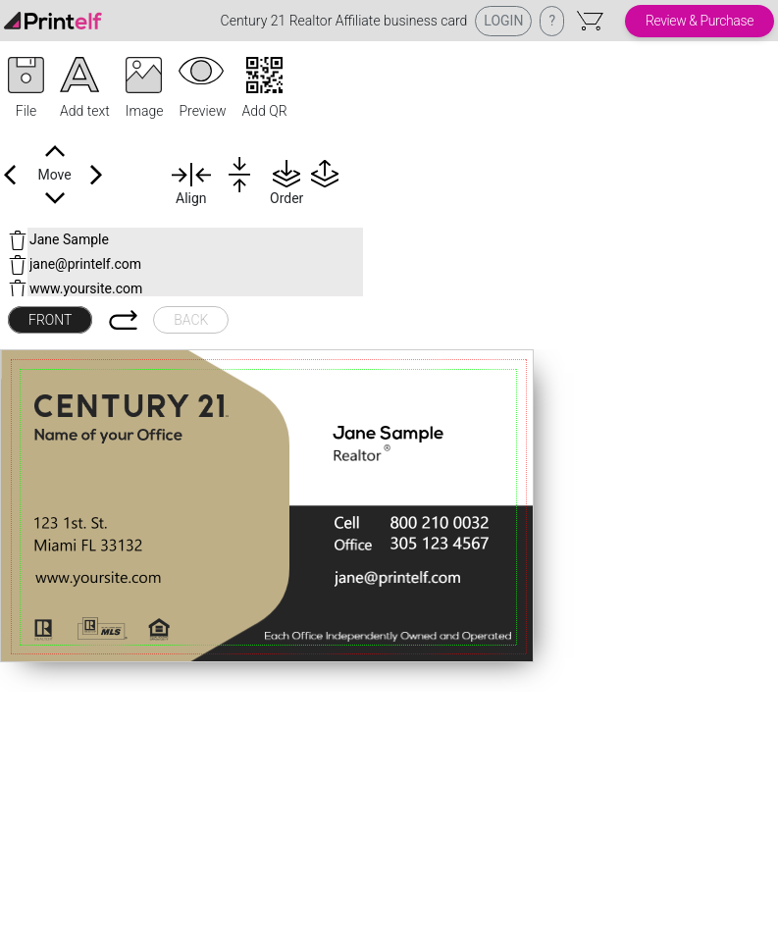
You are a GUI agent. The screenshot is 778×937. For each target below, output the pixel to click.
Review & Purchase (699, 20)
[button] (26, 89)
